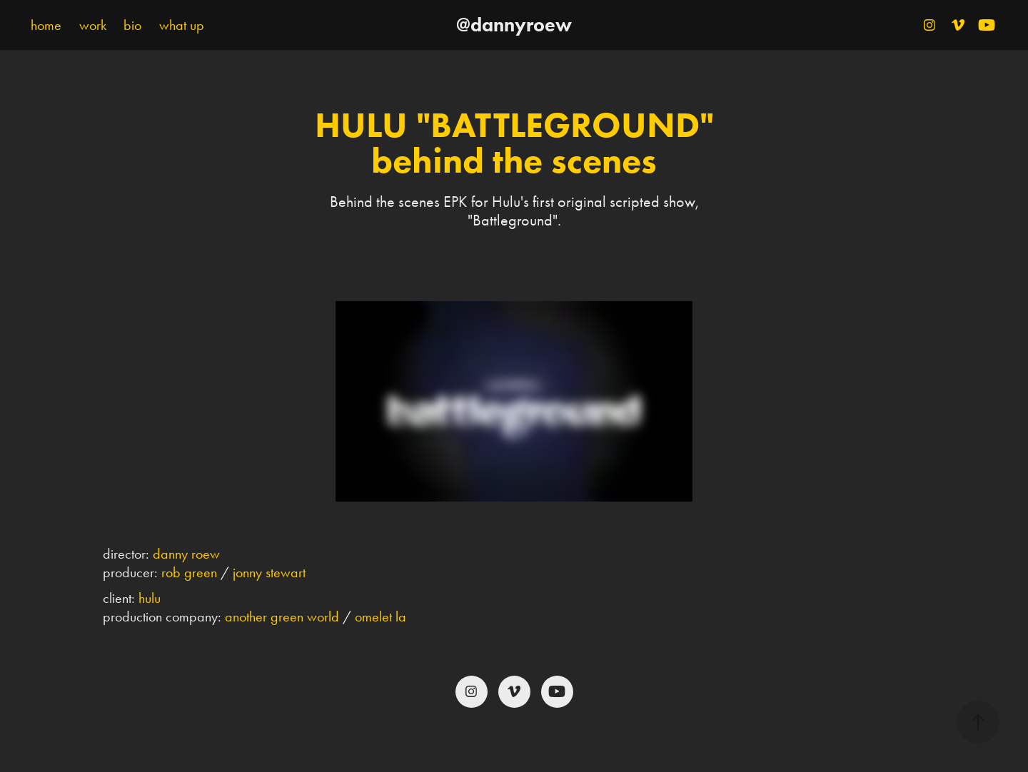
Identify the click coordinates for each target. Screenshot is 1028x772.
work (92, 25)
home (46, 25)
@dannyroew (514, 24)
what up (181, 25)
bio (132, 25)
